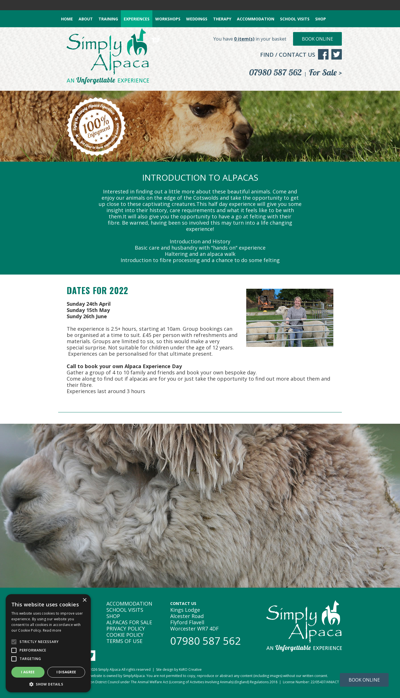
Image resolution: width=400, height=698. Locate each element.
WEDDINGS (196, 19)
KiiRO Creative (190, 669)
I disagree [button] (66, 672)
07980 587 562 (275, 72)
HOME (67, 19)
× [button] (84, 600)
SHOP (320, 19)
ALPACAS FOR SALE (129, 622)
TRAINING (108, 19)
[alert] (48, 643)
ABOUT (86, 19)
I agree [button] (28, 672)
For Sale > (325, 72)
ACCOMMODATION (255, 19)
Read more (52, 630)
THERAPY (222, 19)
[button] (48, 684)
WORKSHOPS (167, 19)
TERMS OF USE (124, 641)
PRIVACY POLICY (125, 628)
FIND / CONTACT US (287, 54)
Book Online (317, 39)
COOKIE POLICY (125, 634)
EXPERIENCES (137, 19)
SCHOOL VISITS (295, 19)
